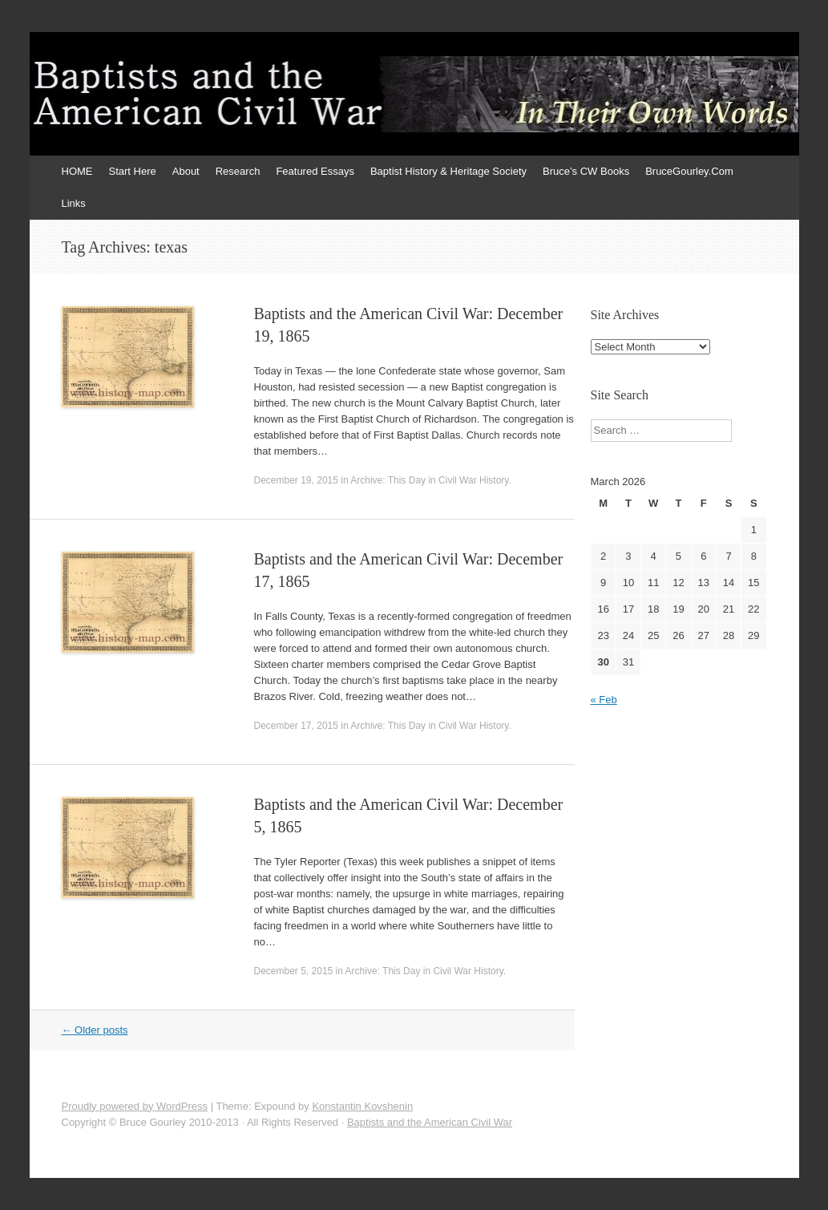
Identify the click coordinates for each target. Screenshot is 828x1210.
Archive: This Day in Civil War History (429, 480)
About (186, 171)
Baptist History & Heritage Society (448, 171)
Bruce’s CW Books (586, 171)
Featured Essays (315, 171)
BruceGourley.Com (689, 171)
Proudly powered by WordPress (135, 1106)
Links (74, 203)
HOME (77, 171)
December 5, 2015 (293, 971)
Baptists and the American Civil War (429, 1122)
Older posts (95, 1030)
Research (238, 171)
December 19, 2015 (296, 480)
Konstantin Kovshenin (362, 1106)
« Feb (604, 700)
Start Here (132, 171)
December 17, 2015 (296, 725)
